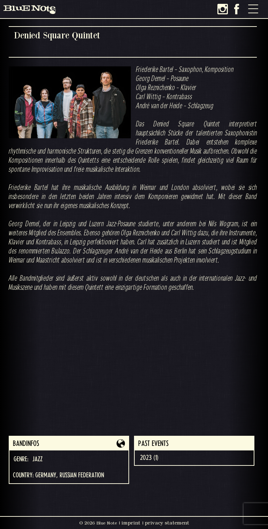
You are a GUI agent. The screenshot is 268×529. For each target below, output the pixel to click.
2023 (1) (149, 457)
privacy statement (167, 523)
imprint (130, 523)
